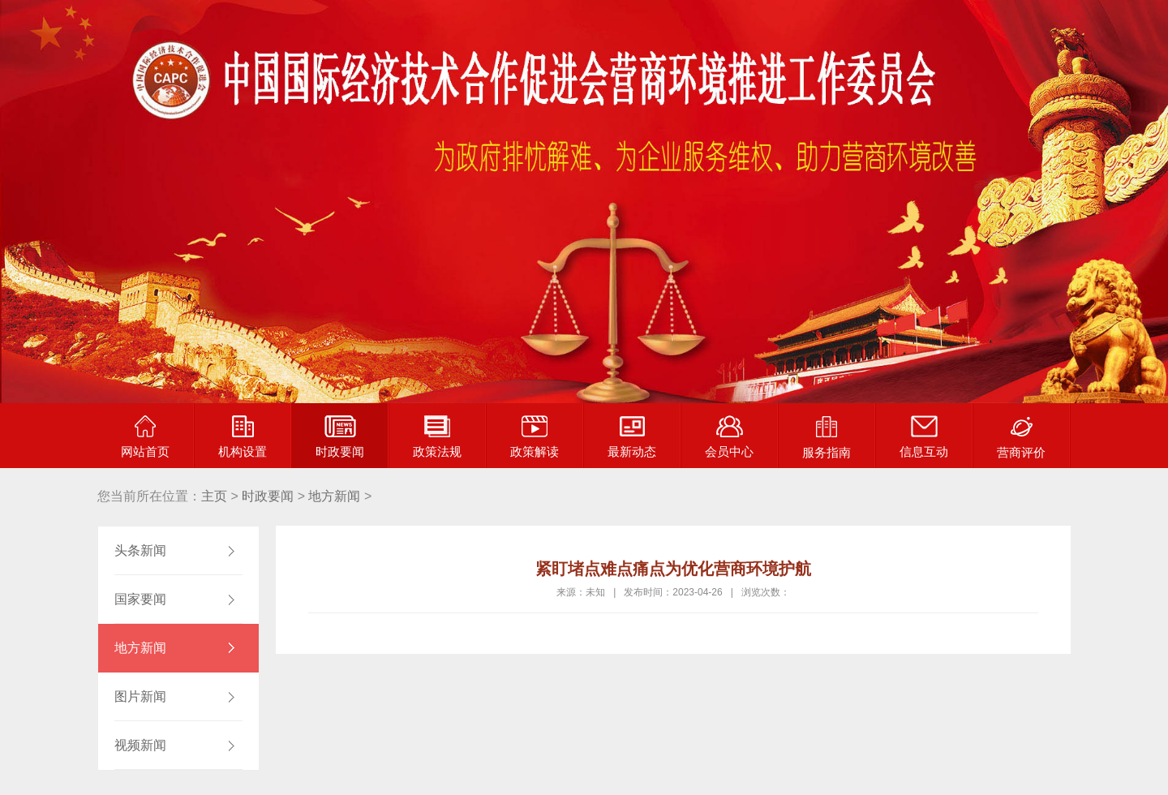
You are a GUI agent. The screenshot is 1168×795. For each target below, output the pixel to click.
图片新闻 (140, 696)
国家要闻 (140, 599)
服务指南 (826, 437)
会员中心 (729, 436)
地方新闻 (334, 496)
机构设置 (242, 436)
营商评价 (1021, 437)
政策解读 (534, 436)
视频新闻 (140, 745)
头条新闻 (140, 550)
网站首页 (145, 436)
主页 (214, 496)
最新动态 (632, 436)
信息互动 (924, 436)
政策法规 (437, 436)
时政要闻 (340, 436)
